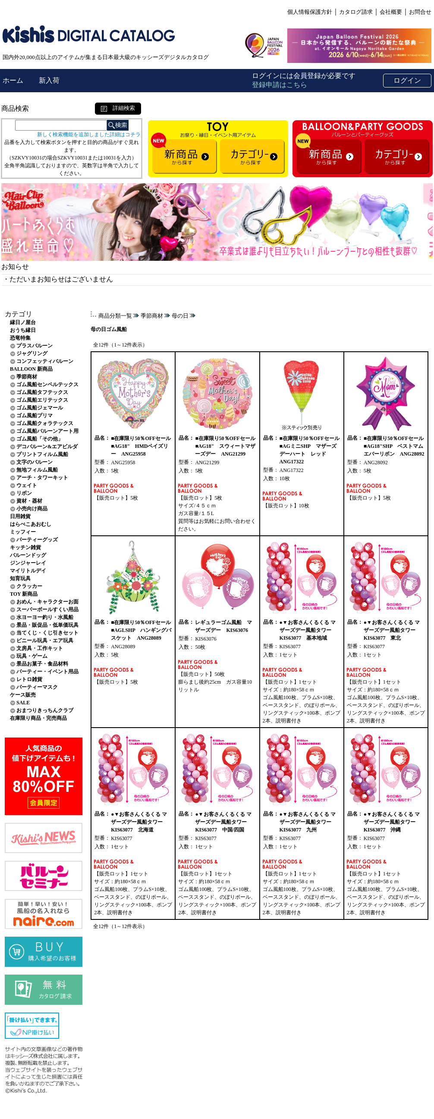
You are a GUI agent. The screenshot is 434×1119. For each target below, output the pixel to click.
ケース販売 (23, 695)
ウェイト (26, 485)
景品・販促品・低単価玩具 (47, 625)
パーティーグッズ (37, 540)
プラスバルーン (34, 346)
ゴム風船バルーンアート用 (47, 431)
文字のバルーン (34, 462)
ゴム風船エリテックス (42, 400)
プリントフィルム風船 (42, 454)
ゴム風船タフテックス (42, 392)
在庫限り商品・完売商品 (38, 718)
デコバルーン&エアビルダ (47, 447)
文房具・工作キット (39, 648)
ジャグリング (31, 353)
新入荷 (49, 80)
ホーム (14, 80)
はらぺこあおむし (30, 524)
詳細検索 (118, 108)
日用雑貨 (20, 516)
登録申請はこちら (279, 84)
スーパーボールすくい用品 (47, 609)
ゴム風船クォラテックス (44, 423)
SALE (23, 703)
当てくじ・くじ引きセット (47, 633)
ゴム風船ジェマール (39, 408)
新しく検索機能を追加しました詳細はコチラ (89, 134)
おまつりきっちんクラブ (44, 710)
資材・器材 (29, 501)
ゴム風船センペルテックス (47, 384)
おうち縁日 (23, 330)
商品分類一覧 (115, 316)
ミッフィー (23, 532)
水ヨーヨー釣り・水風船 (44, 617)
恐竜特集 (20, 338)
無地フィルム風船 (37, 470)
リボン (24, 493)
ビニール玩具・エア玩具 (44, 641)
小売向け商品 (31, 509)
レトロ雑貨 (29, 679)
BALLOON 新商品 (31, 369)
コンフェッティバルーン (44, 361)
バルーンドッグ (28, 555)
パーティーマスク (37, 687)
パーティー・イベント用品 (47, 672)
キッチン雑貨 (25, 547)
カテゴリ (18, 314)
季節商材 (26, 377)
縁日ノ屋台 (23, 322)
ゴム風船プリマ (34, 416)
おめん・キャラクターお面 (47, 602)
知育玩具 (20, 578)
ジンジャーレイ (28, 563)
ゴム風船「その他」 (39, 439)
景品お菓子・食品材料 (42, 664)
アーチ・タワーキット (42, 478)
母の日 (180, 316)
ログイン (407, 80)
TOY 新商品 (24, 594)
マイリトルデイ (28, 571)
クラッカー (29, 586)
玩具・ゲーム (31, 656)
